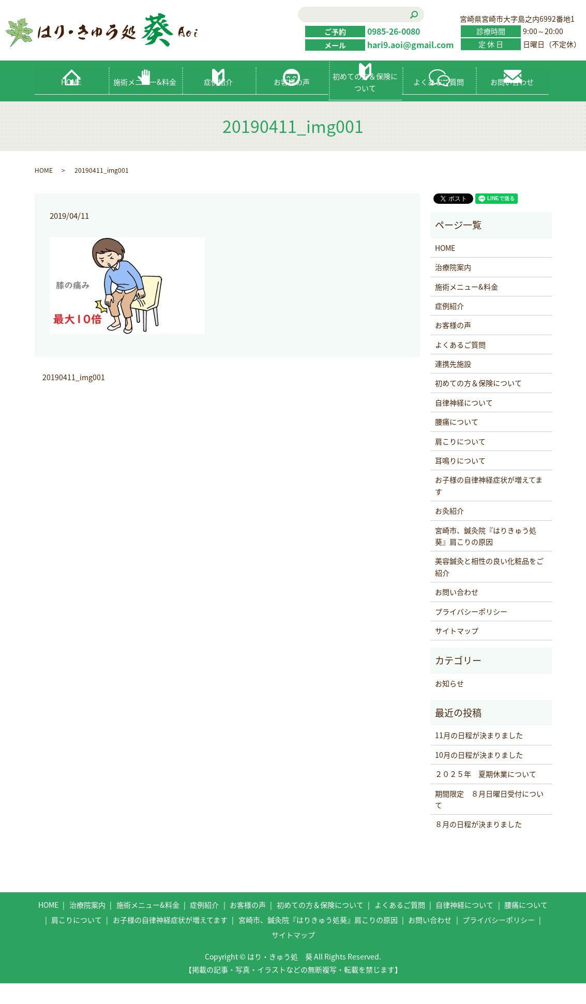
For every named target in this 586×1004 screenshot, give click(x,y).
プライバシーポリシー (471, 631)
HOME (71, 102)
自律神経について (464, 423)
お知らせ (449, 704)
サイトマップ (456, 651)
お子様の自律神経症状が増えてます (489, 506)
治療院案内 (453, 287)
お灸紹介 (449, 531)
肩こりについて (460, 462)
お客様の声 (292, 102)
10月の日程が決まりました (479, 775)
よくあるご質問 (438, 102)
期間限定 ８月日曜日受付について (489, 820)
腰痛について (456, 442)
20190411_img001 (73, 398)
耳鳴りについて (460, 481)
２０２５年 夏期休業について (485, 794)
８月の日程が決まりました (478, 845)
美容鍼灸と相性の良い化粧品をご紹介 (489, 587)
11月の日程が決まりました (479, 756)
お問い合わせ (512, 102)
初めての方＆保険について (365, 102)
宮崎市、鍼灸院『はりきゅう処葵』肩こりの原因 (485, 556)
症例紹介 (218, 102)
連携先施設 (453, 384)
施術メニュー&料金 (144, 102)
